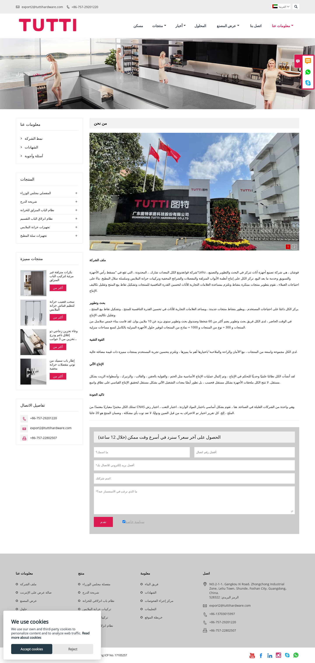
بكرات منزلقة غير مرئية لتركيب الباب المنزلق (62, 276)
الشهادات (31, 147)
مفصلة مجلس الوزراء (96, 584)
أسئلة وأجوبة (34, 156)
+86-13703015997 (222, 614)
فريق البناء (151, 584)
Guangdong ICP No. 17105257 (107, 655)
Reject (72, 649)
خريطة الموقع (154, 617)
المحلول (200, 25)
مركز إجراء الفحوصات (159, 601)
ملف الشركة (28, 584)
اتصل (206, 573)
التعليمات (150, 609)
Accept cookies (32, 649)
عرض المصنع (228, 25)
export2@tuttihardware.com (42, 7)
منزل (20, 74)
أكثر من (58, 288)
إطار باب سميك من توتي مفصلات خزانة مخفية (62, 365)
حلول (23, 609)
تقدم (103, 522)
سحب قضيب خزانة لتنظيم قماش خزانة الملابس (62, 306)
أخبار (180, 25)
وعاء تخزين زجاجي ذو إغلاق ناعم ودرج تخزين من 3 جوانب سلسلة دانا (64, 335)
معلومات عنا (282, 25)
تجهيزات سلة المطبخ (33, 235)
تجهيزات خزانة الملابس (35, 227)
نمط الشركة (33, 138)
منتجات (159, 25)
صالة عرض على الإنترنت (36, 592)
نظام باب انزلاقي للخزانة (98, 601)
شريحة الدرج (28, 201)
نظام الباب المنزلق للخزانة (37, 210)
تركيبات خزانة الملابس (96, 609)
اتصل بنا (255, 25)
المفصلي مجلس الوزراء (35, 193)
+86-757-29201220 (85, 7)
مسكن (138, 25)
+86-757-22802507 (43, 438)
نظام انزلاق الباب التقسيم (36, 218)
